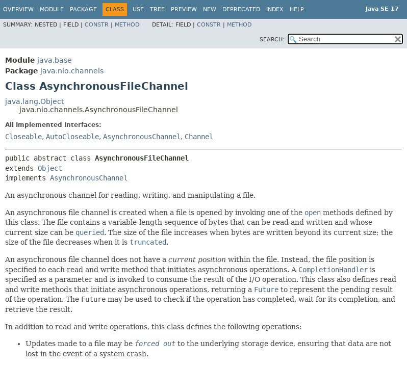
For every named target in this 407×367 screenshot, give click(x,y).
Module (52, 9)
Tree (157, 9)
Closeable (23, 137)
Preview (184, 9)
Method (127, 24)
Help (297, 9)
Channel (199, 137)
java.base (54, 60)
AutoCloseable (72, 137)
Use (138, 9)
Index (275, 9)
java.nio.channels (72, 71)
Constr (97, 24)
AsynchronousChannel (142, 137)
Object (50, 168)
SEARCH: (272, 39)
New (209, 9)
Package (83, 9)
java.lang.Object (34, 101)
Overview (18, 9)
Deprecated (241, 9)
